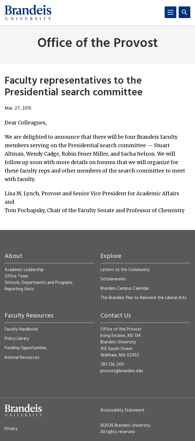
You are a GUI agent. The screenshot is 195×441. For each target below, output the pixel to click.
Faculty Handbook (21, 329)
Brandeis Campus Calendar (124, 288)
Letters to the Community (124, 269)
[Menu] (170, 12)
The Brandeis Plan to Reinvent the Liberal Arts (143, 297)
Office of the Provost (97, 44)
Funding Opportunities (26, 348)
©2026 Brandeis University (125, 425)
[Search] (184, 12)
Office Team (16, 276)
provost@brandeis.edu (121, 371)
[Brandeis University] (28, 12)
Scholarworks (113, 279)
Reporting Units (19, 289)
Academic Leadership (24, 269)
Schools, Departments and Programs (39, 282)
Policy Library (17, 338)
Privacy (11, 428)
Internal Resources (22, 357)
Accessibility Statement (122, 410)
